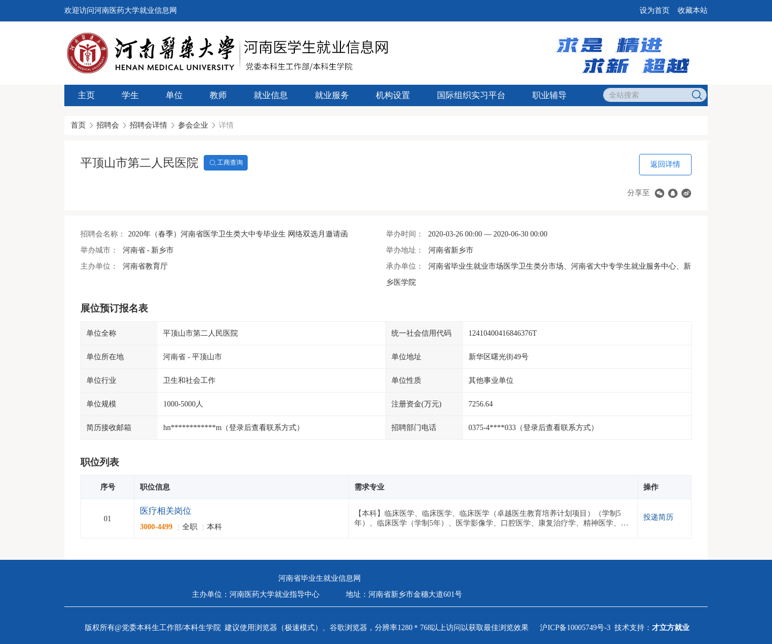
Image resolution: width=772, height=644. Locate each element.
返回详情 (665, 164)
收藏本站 (693, 10)
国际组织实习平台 (471, 95)
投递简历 (658, 517)
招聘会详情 (148, 125)
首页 (78, 125)
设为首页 (655, 10)
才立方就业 (670, 628)
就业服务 (332, 95)
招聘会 (107, 125)
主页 (86, 95)
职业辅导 (549, 95)
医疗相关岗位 (165, 510)
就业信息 (271, 95)
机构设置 (393, 95)
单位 (174, 95)
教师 (218, 95)
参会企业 (193, 125)
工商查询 (226, 163)
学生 (130, 95)
